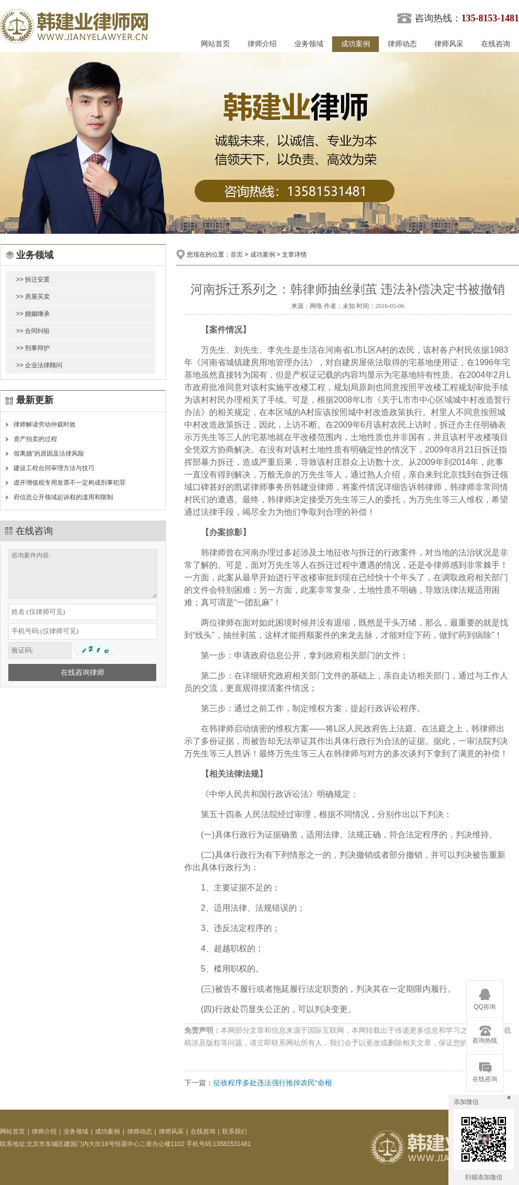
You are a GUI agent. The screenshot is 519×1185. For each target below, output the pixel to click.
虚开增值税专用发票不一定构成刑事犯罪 (69, 482)
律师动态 (402, 44)
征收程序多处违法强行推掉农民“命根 (272, 1083)
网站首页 (215, 44)
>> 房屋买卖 (33, 296)
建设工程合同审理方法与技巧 (53, 468)
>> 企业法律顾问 (39, 365)
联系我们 (234, 1131)
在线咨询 (495, 44)
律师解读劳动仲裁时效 (44, 424)
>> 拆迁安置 (33, 279)
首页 (236, 254)
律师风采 (448, 44)
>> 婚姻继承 (33, 313)
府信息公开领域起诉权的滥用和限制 (63, 497)
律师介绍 (262, 44)
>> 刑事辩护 (33, 348)
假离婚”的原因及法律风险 (48, 453)
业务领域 (308, 44)
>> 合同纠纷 (33, 331)
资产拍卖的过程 (35, 439)
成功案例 (355, 44)
